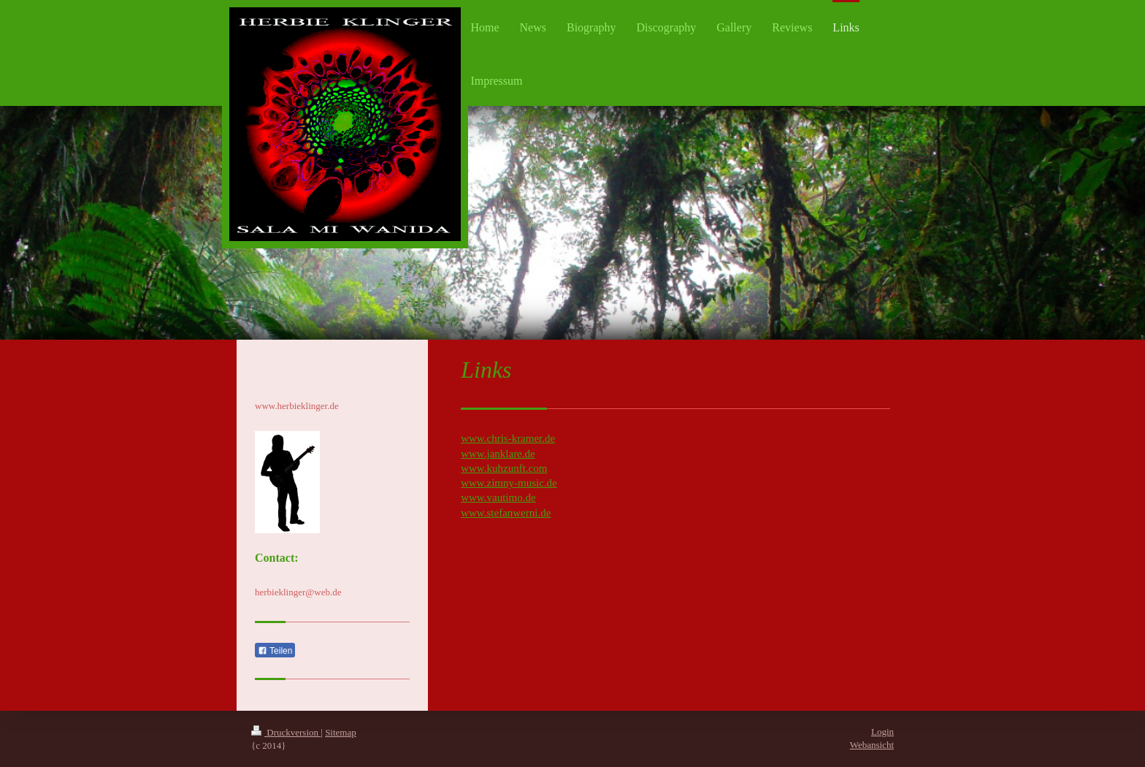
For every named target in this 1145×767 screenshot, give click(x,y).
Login (882, 731)
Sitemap (340, 732)
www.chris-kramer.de (508, 438)
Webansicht (872, 744)
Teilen (275, 651)
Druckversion (286, 732)
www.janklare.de (498, 453)
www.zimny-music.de (509, 483)
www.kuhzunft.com (504, 468)
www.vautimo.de (498, 497)
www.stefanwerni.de (506, 513)
